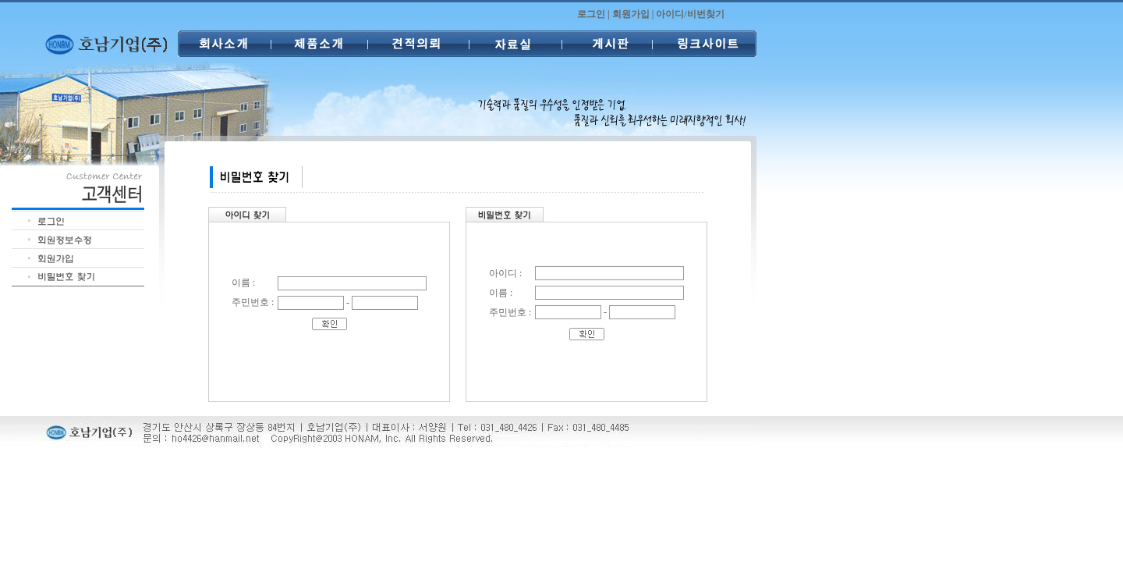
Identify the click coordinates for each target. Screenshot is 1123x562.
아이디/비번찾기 (690, 14)
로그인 (591, 14)
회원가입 (631, 14)
